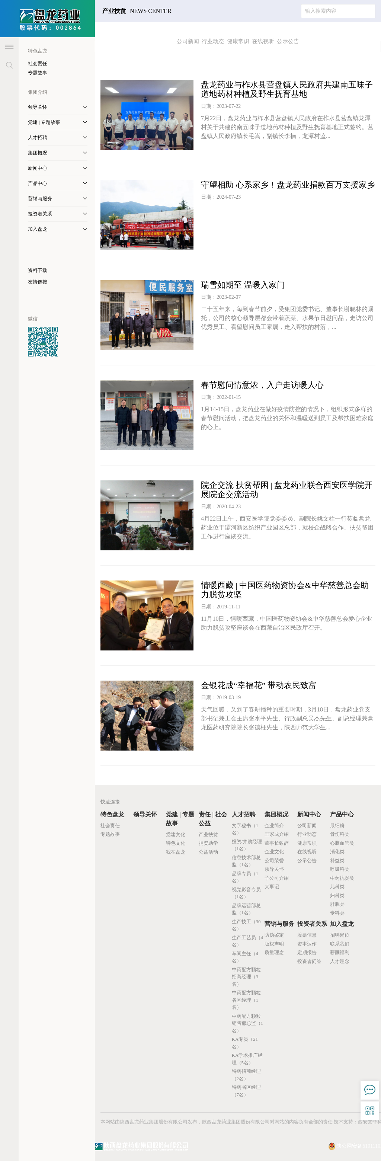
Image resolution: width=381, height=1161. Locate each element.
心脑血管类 (342, 843)
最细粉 (337, 825)
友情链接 (37, 282)
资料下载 (37, 270)
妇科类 (337, 895)
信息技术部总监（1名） (246, 861)
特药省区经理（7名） (246, 1090)
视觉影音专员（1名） (246, 893)
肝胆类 (337, 904)
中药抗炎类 (342, 878)
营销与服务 (279, 924)
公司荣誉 (274, 860)
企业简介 (274, 825)
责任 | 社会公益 (213, 818)
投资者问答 (309, 961)
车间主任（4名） (245, 957)
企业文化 (274, 851)
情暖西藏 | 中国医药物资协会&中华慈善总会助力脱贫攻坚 (285, 589)
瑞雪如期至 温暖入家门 (243, 285)
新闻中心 (309, 814)
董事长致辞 (277, 843)
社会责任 (37, 63)
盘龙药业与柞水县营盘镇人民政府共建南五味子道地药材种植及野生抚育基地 (287, 89)
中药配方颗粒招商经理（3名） (246, 977)
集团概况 (276, 814)
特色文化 (175, 843)
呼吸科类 (339, 869)
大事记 (272, 886)
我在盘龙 (175, 852)
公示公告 (288, 41)
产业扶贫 (208, 834)
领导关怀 (145, 814)
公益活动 (208, 852)
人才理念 (339, 961)
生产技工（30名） (246, 925)
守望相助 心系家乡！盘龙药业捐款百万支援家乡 (288, 184)
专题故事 (37, 73)
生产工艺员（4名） (247, 941)
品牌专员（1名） (245, 877)
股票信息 (307, 935)
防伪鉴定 (274, 935)
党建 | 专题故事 (180, 818)
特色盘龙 (112, 814)
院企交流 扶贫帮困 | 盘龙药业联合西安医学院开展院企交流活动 (286, 489)
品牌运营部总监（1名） (246, 909)
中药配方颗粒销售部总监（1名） (247, 1023)
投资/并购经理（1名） (247, 845)
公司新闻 (188, 41)
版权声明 (274, 944)
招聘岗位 (339, 935)
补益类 (337, 860)
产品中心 (342, 814)
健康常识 (238, 41)
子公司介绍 (277, 878)
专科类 (337, 913)
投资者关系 (312, 924)
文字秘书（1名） (245, 829)
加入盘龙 (342, 924)
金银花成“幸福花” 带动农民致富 (259, 685)
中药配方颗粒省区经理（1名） (246, 1000)
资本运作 (307, 944)
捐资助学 (208, 843)
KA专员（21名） (245, 1042)
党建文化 (175, 834)
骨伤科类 (339, 834)
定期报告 (307, 952)
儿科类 (337, 886)
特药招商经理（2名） (246, 1074)
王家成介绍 (277, 834)
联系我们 (339, 944)
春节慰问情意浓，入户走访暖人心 (262, 385)
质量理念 (274, 952)
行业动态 (213, 41)
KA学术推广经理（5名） (247, 1058)
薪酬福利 (339, 952)
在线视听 (263, 41)
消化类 (337, 851)
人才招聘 (244, 814)
